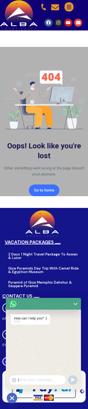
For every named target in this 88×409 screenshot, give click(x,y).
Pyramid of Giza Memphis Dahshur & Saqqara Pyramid (40, 284)
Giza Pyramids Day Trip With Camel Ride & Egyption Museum (43, 270)
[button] (69, 6)
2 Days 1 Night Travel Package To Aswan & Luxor (43, 256)
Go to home (44, 190)
